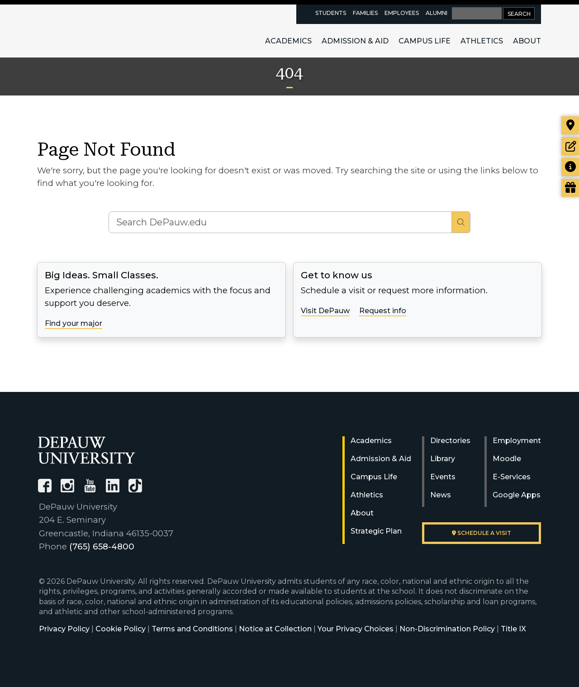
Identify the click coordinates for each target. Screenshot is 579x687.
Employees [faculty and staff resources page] (401, 13)
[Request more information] (570, 167)
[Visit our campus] (570, 125)
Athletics (481, 41)
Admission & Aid (355, 41)
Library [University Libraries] (442, 458)
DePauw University (88, 31)
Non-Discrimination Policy (447, 629)
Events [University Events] (443, 476)
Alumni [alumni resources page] (436, 13)
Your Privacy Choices (356, 629)
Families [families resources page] (365, 13)
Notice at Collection (275, 629)
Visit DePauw (325, 310)
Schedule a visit (481, 533)
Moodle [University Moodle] (507, 458)
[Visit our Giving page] (570, 188)
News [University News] (440, 495)
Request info (382, 310)
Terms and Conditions (192, 629)
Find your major (73, 323)
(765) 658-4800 (101, 546)
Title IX (513, 629)
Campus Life (425, 41)
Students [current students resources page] (330, 13)
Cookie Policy (120, 629)
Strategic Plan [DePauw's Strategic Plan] (376, 531)
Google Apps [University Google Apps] (517, 495)
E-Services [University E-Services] (512, 476)
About (527, 41)
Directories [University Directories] (450, 440)
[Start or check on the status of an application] (570, 146)
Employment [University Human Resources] (517, 440)
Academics (288, 41)
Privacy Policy (64, 629)
